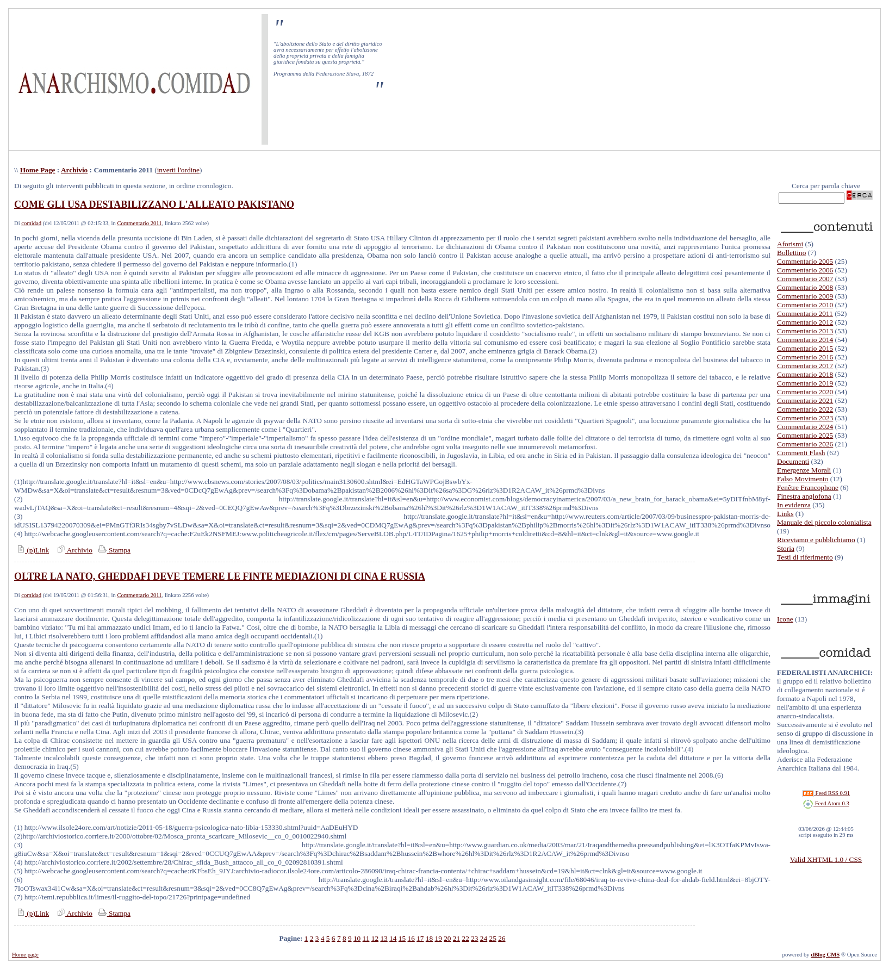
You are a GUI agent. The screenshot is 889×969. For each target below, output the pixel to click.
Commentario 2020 (805, 392)
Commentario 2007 (805, 279)
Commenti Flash (801, 453)
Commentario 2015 (805, 348)
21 (456, 938)
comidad (31, 223)
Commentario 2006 (805, 270)
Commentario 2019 (805, 383)
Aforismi (790, 244)
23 (474, 938)
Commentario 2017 (805, 366)
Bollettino (791, 253)
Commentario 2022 (805, 409)
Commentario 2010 (805, 305)
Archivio (74, 170)
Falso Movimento (802, 479)
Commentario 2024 (805, 427)
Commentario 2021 (805, 400)
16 (410, 938)
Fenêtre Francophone (807, 487)
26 (501, 938)
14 (392, 938)
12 (374, 938)
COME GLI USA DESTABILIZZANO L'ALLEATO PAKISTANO (154, 204)
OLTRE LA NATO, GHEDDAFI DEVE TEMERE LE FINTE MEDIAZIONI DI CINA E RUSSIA (219, 576)
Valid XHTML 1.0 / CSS (826, 859)
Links (785, 514)
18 (429, 938)
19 (438, 938)
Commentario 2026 (805, 444)
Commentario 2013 (805, 331)
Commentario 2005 (805, 261)
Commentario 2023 (805, 418)
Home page (25, 955)
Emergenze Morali (804, 470)
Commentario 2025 (805, 435)
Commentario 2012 (805, 322)
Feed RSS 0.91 (826, 793)
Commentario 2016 (805, 357)
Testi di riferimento (805, 557)
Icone (785, 619)
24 (483, 938)
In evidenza (794, 505)
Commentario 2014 (805, 340)
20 (447, 938)
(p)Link (31, 550)
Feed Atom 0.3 (826, 803)
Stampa (113, 550)
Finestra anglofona (804, 496)
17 (420, 938)
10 (356, 938)
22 (465, 938)
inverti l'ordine (178, 170)
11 (366, 938)
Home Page (37, 170)
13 (383, 938)
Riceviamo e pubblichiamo (816, 540)
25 (492, 938)
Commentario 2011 (139, 223)
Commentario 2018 (805, 374)
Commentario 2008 (805, 287)
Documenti (793, 461)
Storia (785, 548)
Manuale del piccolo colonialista (824, 522)
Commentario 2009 (805, 296)
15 (402, 938)
